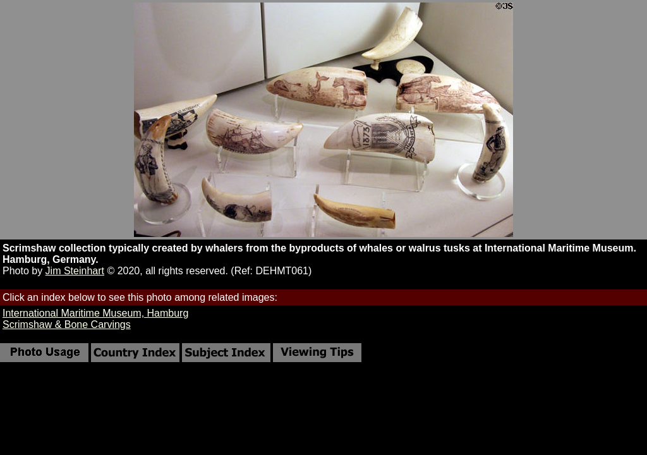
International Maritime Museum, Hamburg (95, 313)
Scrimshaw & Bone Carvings (67, 324)
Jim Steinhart (74, 270)
